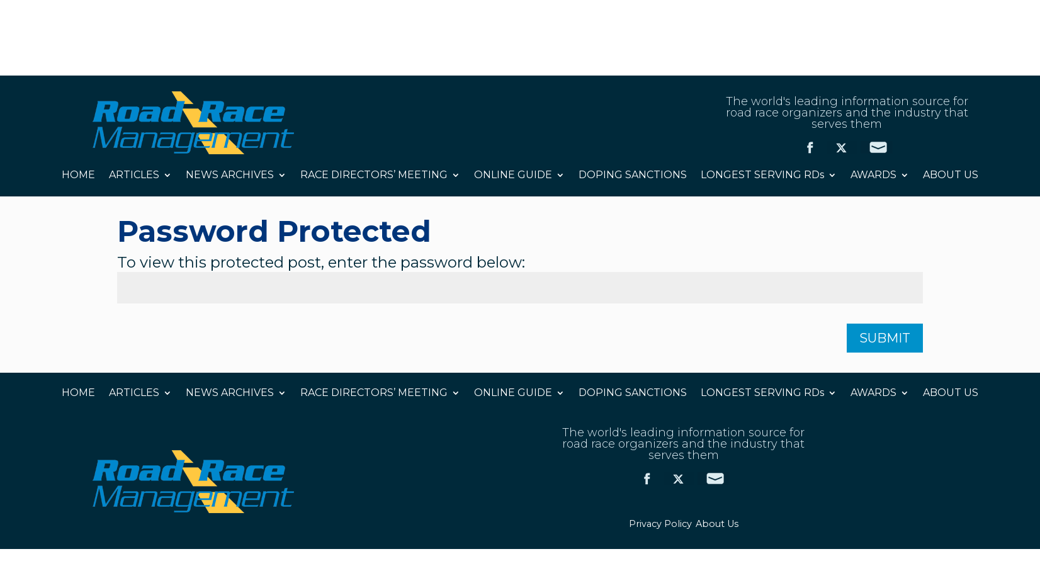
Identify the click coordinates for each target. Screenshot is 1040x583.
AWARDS (873, 176)
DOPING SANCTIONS (633, 176)
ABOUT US (950, 176)
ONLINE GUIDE (513, 176)
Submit (884, 338)
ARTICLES (134, 176)
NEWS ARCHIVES (230, 176)
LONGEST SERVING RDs (762, 176)
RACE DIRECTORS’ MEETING (374, 176)
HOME (78, 176)
